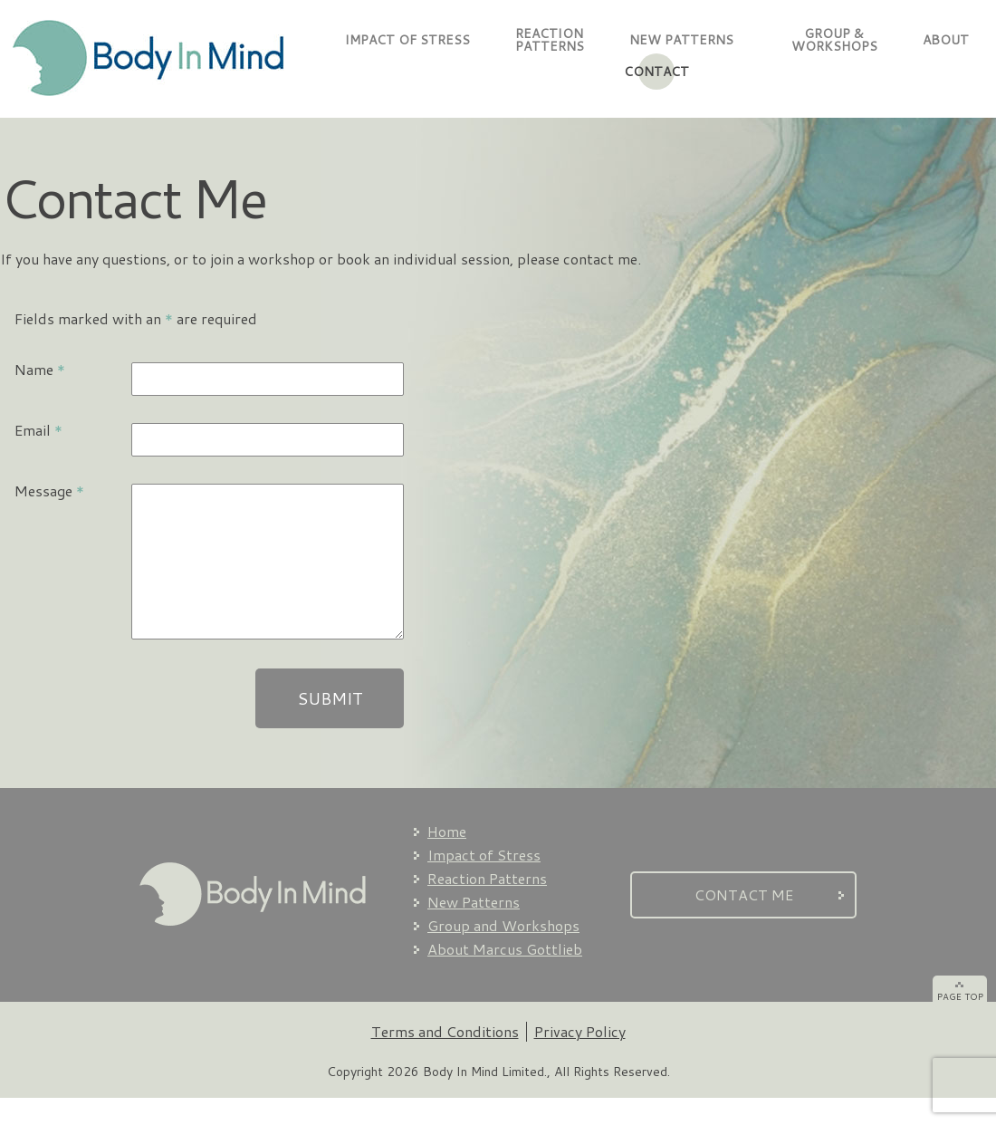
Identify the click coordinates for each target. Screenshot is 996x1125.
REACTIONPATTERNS (549, 39)
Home (446, 858)
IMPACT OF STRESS (407, 40)
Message (49, 490)
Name (39, 369)
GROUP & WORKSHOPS (828, 39)
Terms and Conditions (445, 1058)
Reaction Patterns (487, 905)
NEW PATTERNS (681, 40)
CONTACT (656, 71)
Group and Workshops (503, 952)
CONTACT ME (743, 921)
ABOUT (946, 40)
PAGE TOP (960, 1023)
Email (38, 429)
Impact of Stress (484, 881)
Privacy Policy (580, 1058)
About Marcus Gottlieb (504, 976)
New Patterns (473, 928)
